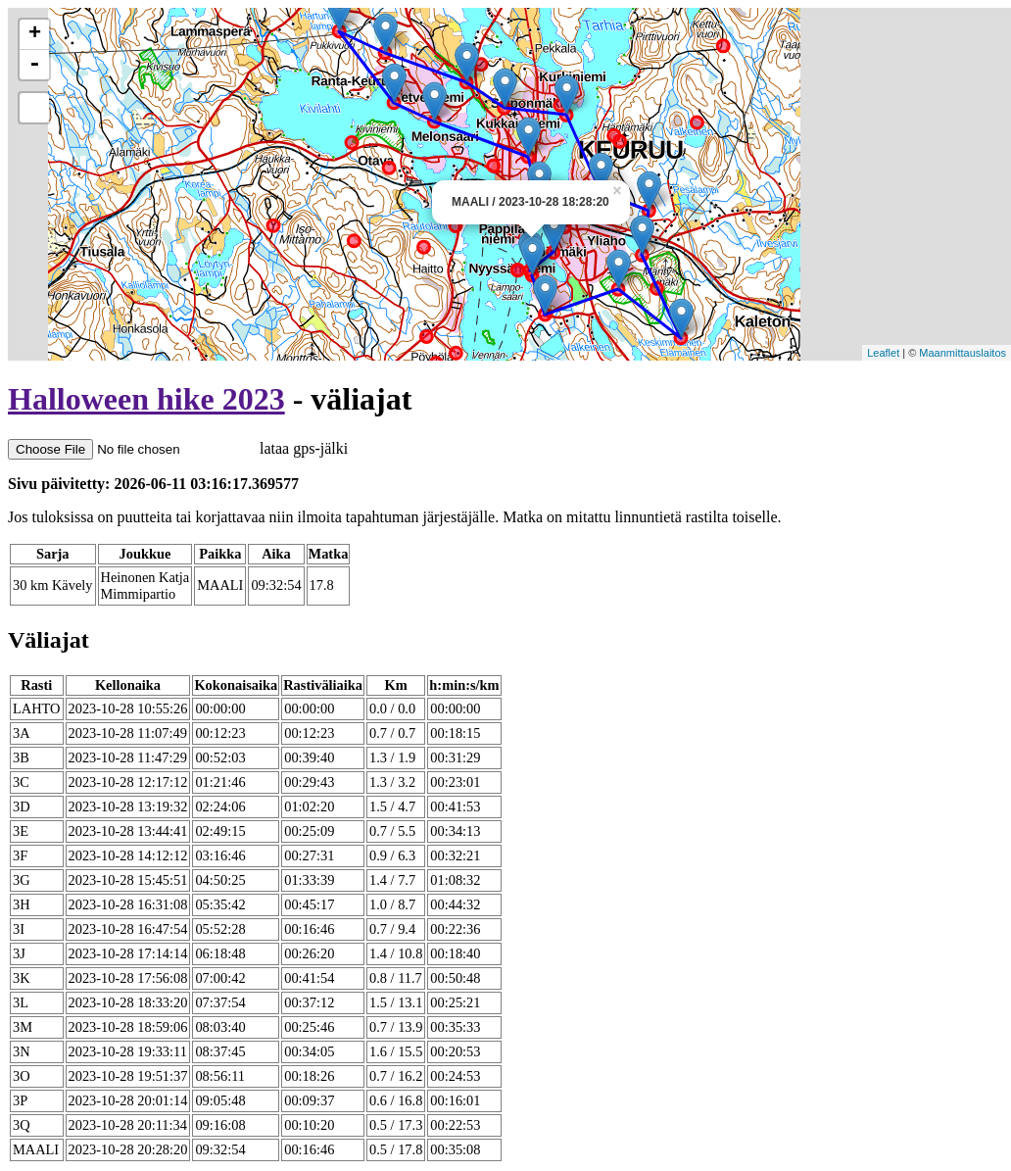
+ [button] (34, 34)
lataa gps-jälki (178, 448)
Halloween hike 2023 (146, 398)
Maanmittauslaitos (962, 353)
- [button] (34, 64)
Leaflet (883, 353)
